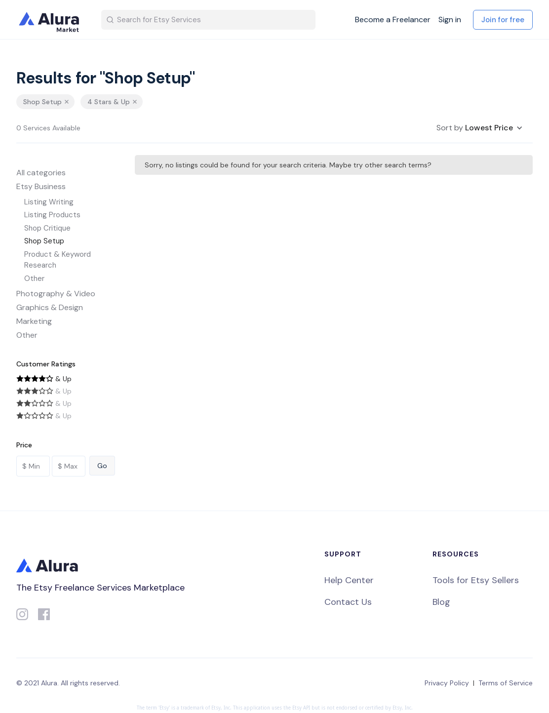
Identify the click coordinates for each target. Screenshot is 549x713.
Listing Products (52, 215)
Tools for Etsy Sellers (475, 580)
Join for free (502, 20)
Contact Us (348, 602)
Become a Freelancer (393, 20)
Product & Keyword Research (57, 260)
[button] (480, 128)
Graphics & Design (49, 307)
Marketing (34, 321)
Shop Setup (44, 241)
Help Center (349, 580)
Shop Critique (47, 228)
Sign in (449, 20)
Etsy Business (41, 186)
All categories (41, 172)
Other (34, 278)
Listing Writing (49, 202)
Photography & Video (55, 293)
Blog (441, 602)
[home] (50, 20)
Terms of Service (505, 682)
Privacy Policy (447, 682)
